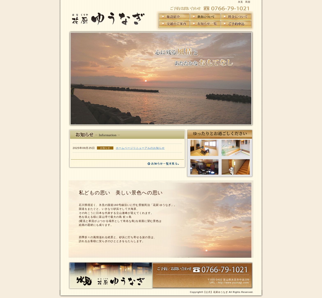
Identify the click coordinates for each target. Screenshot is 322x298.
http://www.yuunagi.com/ (233, 282)
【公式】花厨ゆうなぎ (215, 292)
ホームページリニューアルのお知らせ (140, 148)
